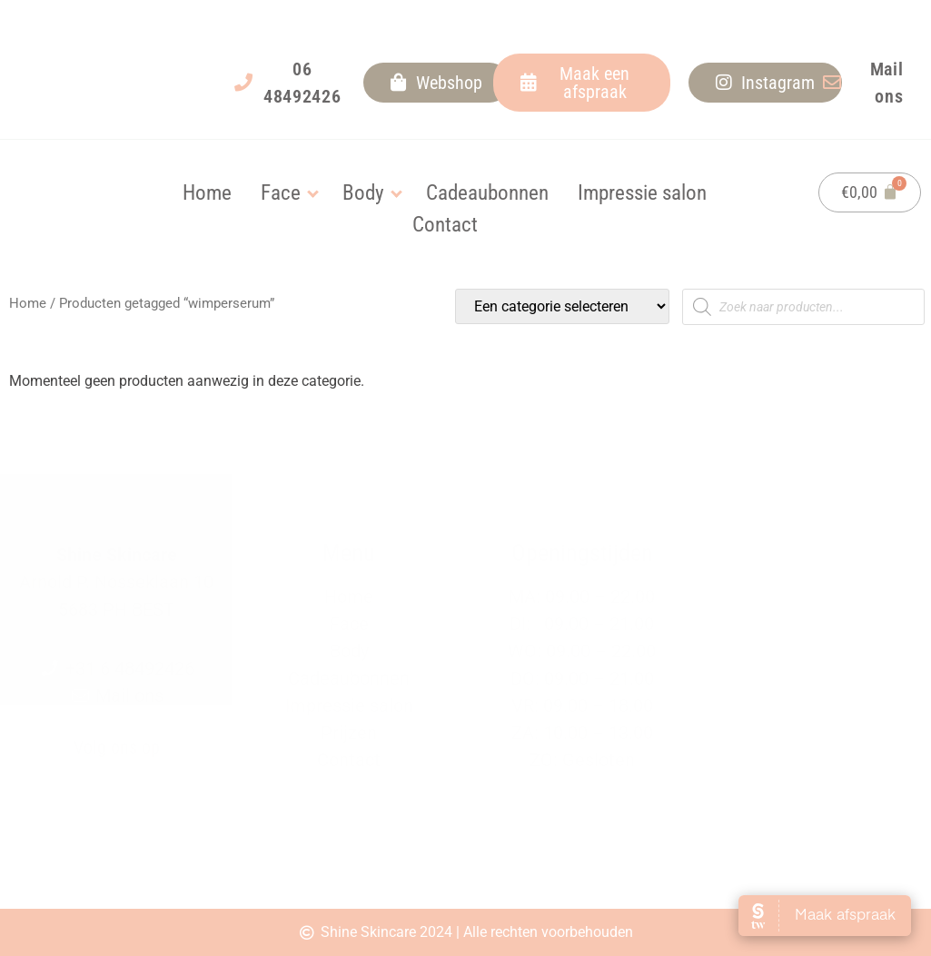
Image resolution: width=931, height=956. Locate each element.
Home (27, 303)
